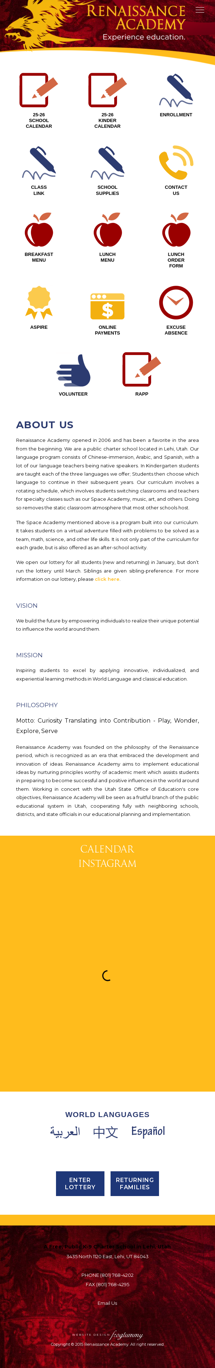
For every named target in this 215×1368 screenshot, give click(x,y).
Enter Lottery (80, 1183)
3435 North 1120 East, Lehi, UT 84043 (107, 1256)
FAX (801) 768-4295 (107, 1284)
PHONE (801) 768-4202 (107, 1275)
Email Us (107, 1303)
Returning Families (135, 1183)
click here (107, 579)
